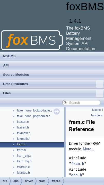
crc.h (76, 175)
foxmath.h (24, 139)
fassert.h (23, 127)
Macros (96, 110)
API (6, 65)
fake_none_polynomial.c (33, 116)
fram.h (21, 150)
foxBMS (9, 56)
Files (53, 93)
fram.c (21, 144)
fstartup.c (23, 167)
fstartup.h (23, 172)
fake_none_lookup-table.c (34, 110)
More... (88, 149)
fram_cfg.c (24, 156)
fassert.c (23, 122)
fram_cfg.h (24, 161)
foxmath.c (23, 133)
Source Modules (16, 75)
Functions (97, 115)
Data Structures (53, 84)
